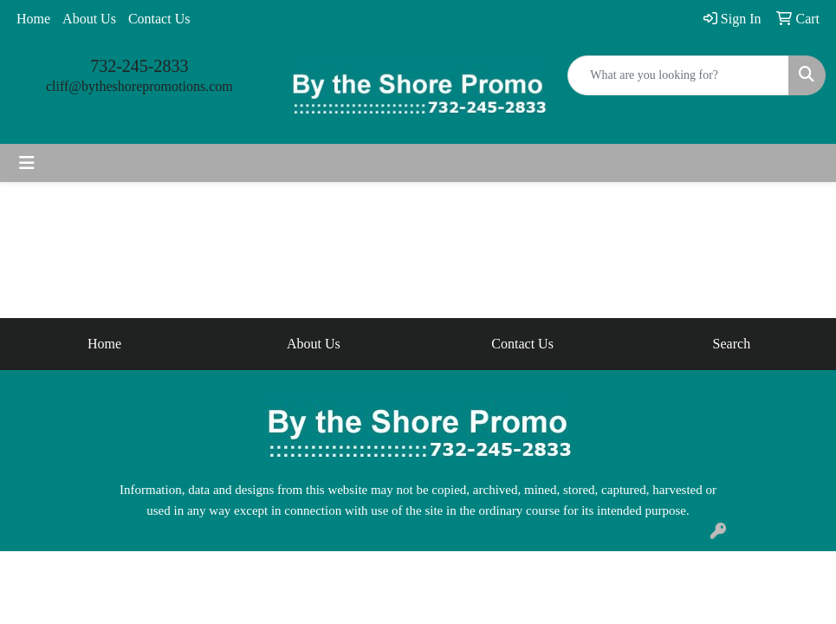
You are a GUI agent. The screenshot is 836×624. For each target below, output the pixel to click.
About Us (89, 18)
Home (33, 18)
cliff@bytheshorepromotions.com (139, 86)
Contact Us (159, 18)
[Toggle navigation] (27, 163)
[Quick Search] (678, 75)
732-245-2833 (139, 65)
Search (732, 343)
